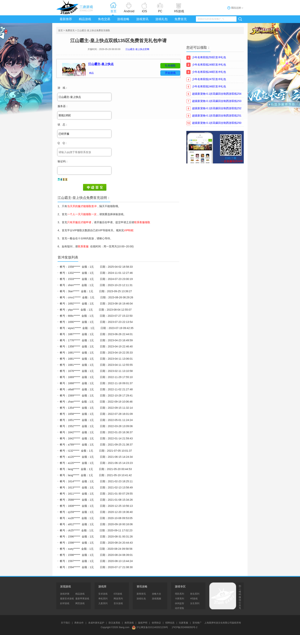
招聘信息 (169, 622)
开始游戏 (170, 72)
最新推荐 (66, 19)
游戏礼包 (161, 19)
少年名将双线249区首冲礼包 (209, 64)
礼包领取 (170, 65)
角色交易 (104, 19)
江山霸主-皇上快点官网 (137, 49)
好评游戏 (64, 603)
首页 (113, 11)
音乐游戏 (118, 603)
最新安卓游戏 (67, 598)
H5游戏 (179, 11)
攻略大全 (156, 593)
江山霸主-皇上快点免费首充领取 (93, 30)
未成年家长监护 (96, 622)
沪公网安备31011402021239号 (150, 627)
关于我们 (65, 622)
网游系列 (118, 598)
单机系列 (103, 598)
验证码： (63, 161)
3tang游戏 (75, 7)
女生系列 (194, 603)
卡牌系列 (179, 598)
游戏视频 (156, 598)
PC (160, 11)
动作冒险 (179, 608)
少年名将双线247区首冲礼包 (209, 79)
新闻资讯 (141, 593)
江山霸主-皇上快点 (101, 64)
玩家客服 (183, 622)
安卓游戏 (103, 593)
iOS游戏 (118, 593)
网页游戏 (80, 603)
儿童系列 (103, 603)
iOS (144, 11)
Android (129, 11)
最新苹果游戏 (82, 598)
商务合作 (79, 622)
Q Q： (62, 142)
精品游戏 (85, 19)
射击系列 (194, 593)
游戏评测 (64, 593)
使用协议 (156, 622)
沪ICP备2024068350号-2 (184, 627)
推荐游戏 (129, 622)
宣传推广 (197, 622)
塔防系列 (179, 593)
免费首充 (180, 19)
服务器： (63, 106)
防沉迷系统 (114, 622)
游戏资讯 (142, 19)
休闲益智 (179, 603)
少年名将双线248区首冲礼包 (209, 71)
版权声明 (142, 622)
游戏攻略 (123, 19)
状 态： (63, 124)
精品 (91, 73)
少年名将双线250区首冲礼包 (209, 57)
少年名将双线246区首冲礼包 (209, 86)
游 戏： (63, 87)
